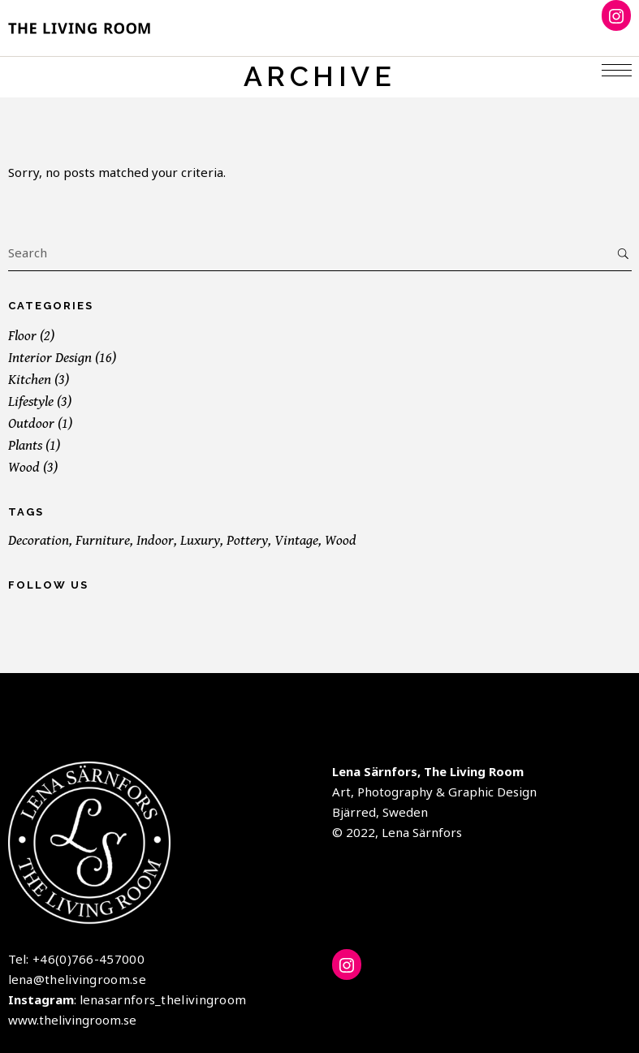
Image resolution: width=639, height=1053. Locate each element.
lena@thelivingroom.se (77, 979)
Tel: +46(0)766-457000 (76, 959)
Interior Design (50, 357)
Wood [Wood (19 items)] (340, 540)
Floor (22, 335)
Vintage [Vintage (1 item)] (296, 540)
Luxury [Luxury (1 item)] (200, 540)
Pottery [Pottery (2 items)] (247, 540)
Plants (25, 445)
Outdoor (31, 423)
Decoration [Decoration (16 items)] (38, 540)
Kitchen (29, 379)
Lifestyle (31, 401)
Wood (24, 467)
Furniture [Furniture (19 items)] (103, 540)
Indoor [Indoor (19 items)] (155, 540)
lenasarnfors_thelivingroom (163, 999)
